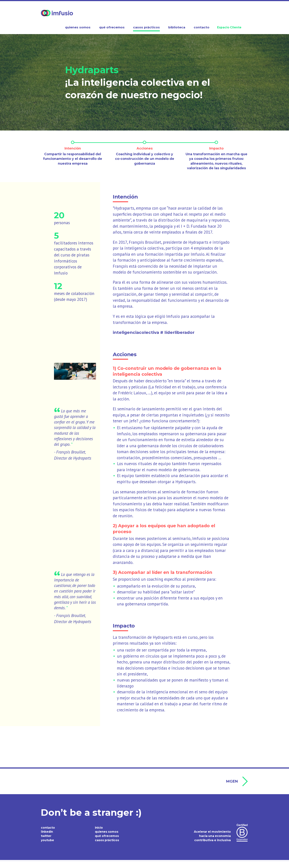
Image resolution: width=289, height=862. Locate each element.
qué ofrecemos (107, 838)
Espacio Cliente (229, 27)
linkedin (47, 833)
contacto (48, 829)
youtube (47, 842)
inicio (99, 829)
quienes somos (107, 833)
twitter (46, 838)
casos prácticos (107, 842)
